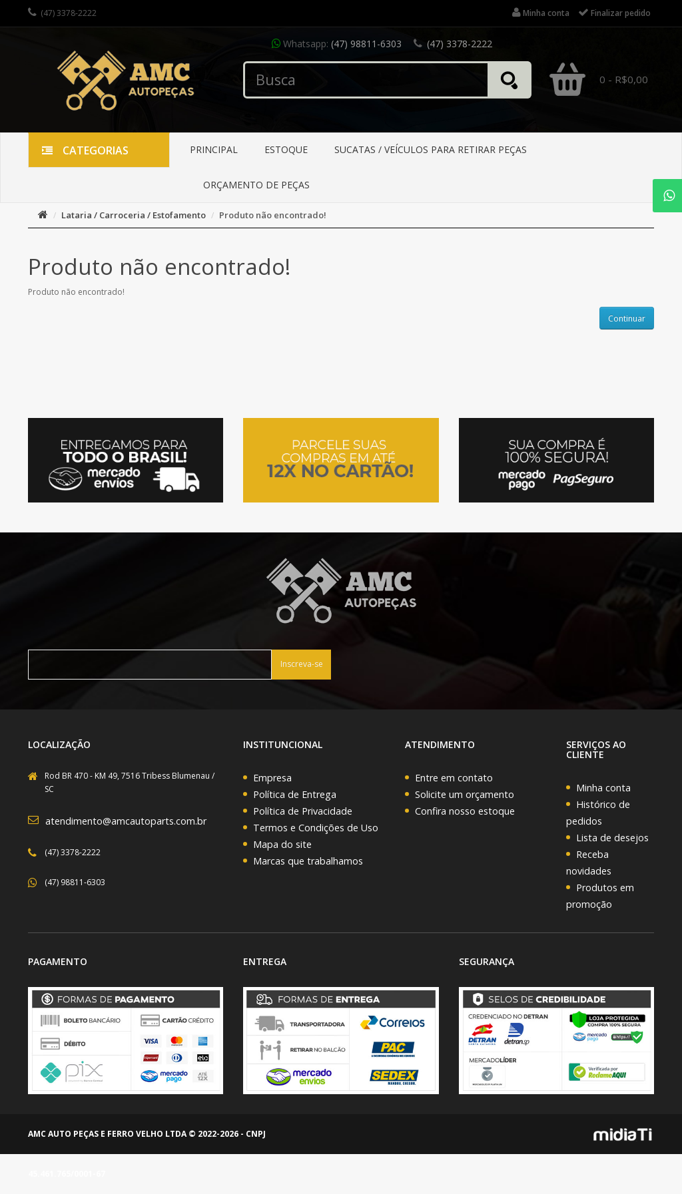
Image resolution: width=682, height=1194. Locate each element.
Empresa (272, 777)
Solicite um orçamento (464, 794)
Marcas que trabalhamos (308, 861)
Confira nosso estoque (465, 811)
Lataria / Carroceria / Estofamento (133, 215)
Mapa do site (282, 844)
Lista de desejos (612, 837)
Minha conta (603, 787)
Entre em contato (454, 777)
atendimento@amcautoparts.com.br (125, 821)
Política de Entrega (294, 794)
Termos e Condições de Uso (315, 827)
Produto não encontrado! (272, 215)
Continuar (626, 318)
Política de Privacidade (302, 811)
